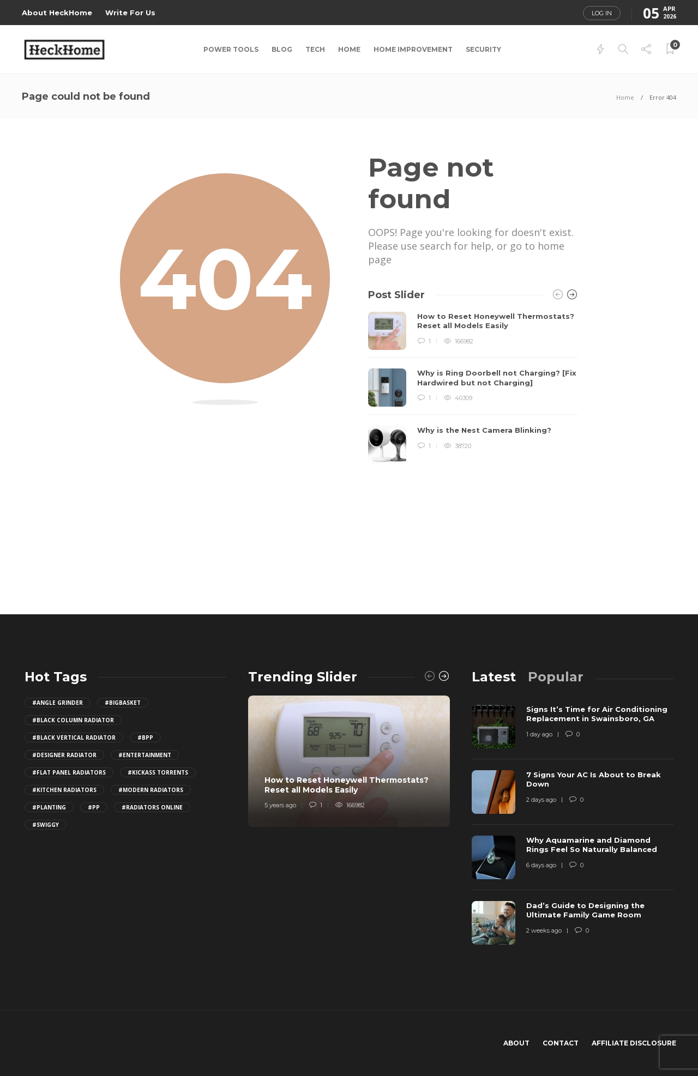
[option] (473, 388)
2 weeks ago (544, 930)
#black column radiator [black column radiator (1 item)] (73, 720)
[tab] (494, 677)
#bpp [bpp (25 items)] (145, 737)
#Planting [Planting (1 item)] (49, 807)
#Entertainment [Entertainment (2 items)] (144, 755)
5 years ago (280, 805)
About (516, 1043)
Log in (602, 13)
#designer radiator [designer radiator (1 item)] (64, 755)
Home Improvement (413, 49)
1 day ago (539, 734)
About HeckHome (57, 12)
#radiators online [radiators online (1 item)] (152, 807)
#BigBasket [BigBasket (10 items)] (123, 702)
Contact (561, 1043)
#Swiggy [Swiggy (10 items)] (45, 825)
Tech (315, 49)
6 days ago (541, 865)
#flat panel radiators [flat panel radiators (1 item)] (69, 772)
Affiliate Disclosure (634, 1043)
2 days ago (541, 799)
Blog (282, 49)
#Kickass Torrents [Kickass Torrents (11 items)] (158, 772)
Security (483, 49)
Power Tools (230, 49)
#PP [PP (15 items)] (94, 807)
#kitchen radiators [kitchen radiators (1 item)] (64, 790)
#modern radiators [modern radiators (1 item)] (150, 790)
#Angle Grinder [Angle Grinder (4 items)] (57, 702)
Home (349, 49)
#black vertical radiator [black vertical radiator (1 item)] (74, 737)
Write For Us (130, 12)
